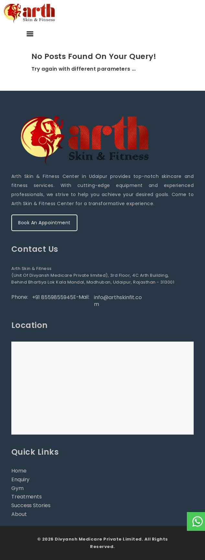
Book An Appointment (44, 222)
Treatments (26, 496)
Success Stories (31, 505)
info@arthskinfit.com (118, 301)
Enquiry (20, 479)
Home (19, 470)
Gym (17, 488)
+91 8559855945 (52, 297)
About (19, 514)
